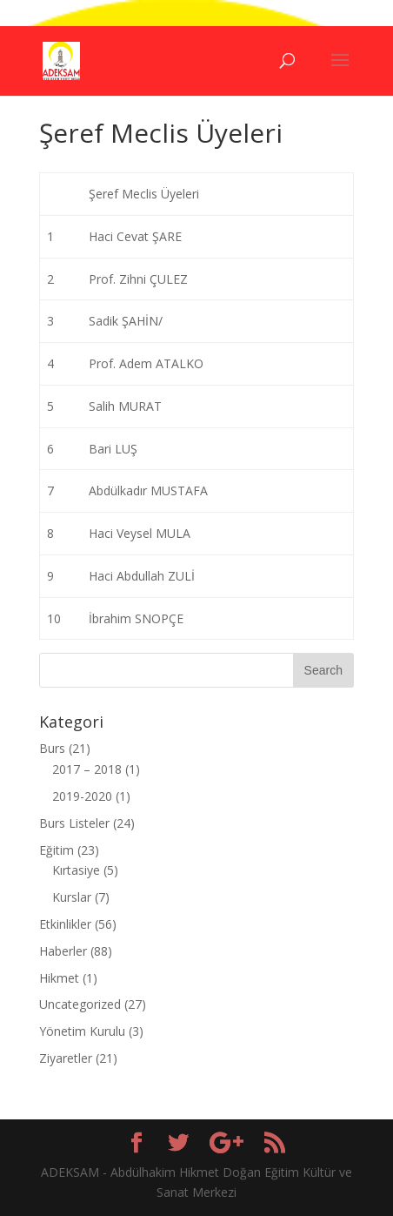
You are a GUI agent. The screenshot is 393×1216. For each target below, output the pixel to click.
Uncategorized (80, 1004)
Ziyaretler (65, 1058)
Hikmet (59, 978)
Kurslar (71, 897)
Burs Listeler (74, 823)
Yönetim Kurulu (82, 1031)
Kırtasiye (76, 870)
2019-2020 (82, 796)
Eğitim (56, 850)
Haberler (63, 951)
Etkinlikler (65, 924)
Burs (52, 748)
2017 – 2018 (87, 769)
